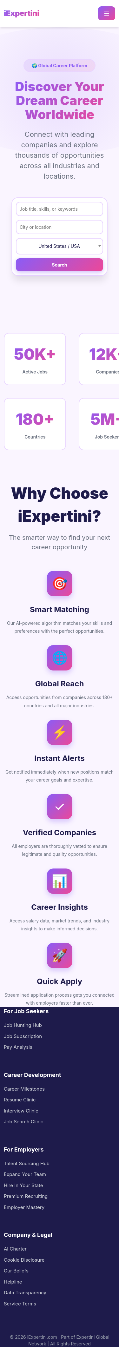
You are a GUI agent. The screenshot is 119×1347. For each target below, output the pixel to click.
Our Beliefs (16, 1271)
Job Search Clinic (23, 1122)
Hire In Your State (23, 1185)
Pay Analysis (18, 1047)
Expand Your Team (25, 1174)
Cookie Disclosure (24, 1260)
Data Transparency (25, 1293)
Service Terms (20, 1304)
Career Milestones (24, 1089)
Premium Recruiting (26, 1196)
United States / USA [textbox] (59, 246)
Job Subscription (23, 1036)
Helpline (13, 1282)
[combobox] (59, 246)
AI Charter (15, 1249)
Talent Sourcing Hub (27, 1163)
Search (59, 264)
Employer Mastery (24, 1207)
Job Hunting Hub (23, 1025)
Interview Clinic (21, 1111)
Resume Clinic (20, 1100)
